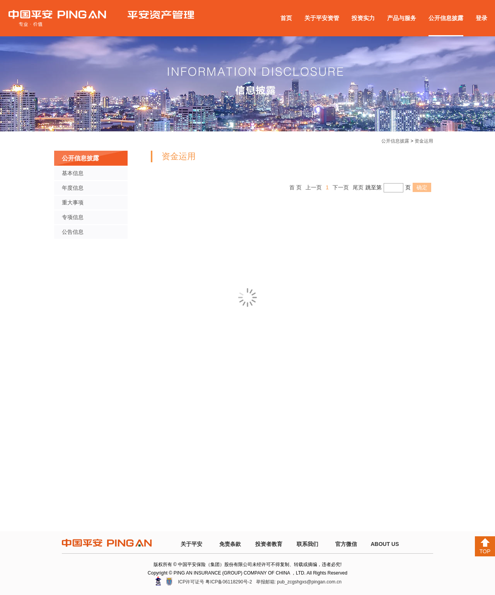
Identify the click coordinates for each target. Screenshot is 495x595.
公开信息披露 (445, 18)
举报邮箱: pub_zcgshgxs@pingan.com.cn (299, 582)
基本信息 (73, 173)
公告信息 (73, 232)
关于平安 (191, 544)
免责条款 (230, 544)
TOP (485, 546)
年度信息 (73, 188)
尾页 (358, 187)
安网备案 (169, 581)
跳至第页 (388, 187)
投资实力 (363, 18)
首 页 (295, 187)
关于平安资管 (321, 18)
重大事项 (73, 202)
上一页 (314, 187)
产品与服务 (401, 18)
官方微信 (346, 544)
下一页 (341, 187)
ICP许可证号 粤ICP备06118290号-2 (215, 582)
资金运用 (424, 141)
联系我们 (307, 544)
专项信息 (73, 217)
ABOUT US (384, 544)
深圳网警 (158, 581)
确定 (421, 187)
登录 (481, 18)
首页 (286, 18)
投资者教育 (268, 544)
